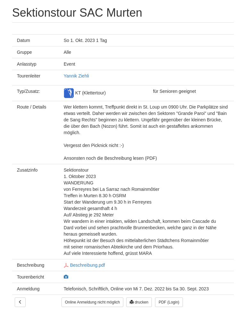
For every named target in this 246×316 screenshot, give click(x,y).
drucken (139, 302)
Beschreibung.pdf (84, 265)
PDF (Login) (169, 302)
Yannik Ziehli (76, 75)
